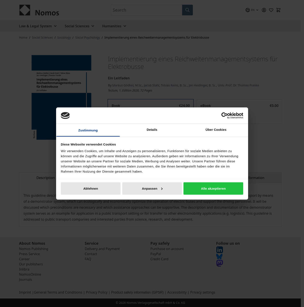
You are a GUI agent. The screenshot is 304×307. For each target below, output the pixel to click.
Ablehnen (90, 188)
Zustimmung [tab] (88, 130)
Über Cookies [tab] (216, 129)
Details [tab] (152, 129)
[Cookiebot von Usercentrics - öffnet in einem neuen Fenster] (224, 115)
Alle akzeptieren (213, 188)
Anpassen (152, 188)
